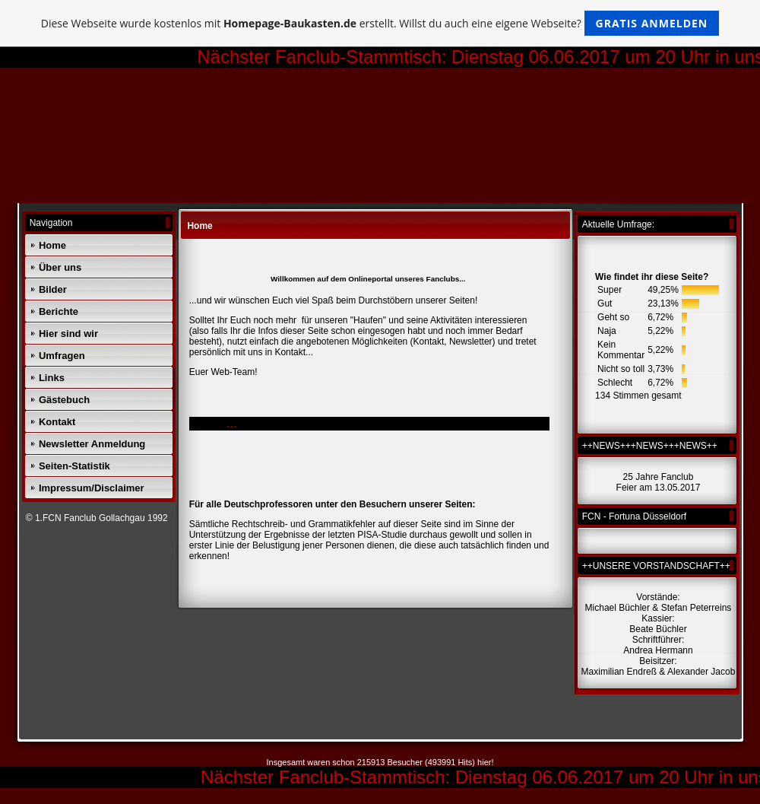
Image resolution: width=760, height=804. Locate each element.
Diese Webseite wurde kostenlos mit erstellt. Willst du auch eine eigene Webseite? (380, 23)
